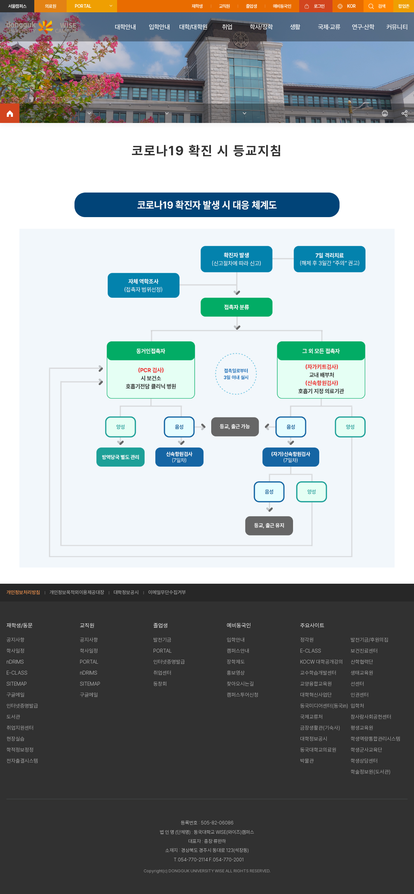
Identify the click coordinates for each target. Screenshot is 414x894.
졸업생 (251, 6)
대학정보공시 (126, 592)
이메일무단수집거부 (167, 592)
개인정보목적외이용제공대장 (76, 592)
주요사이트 (312, 625)
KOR (351, 6)
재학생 (197, 6)
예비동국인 (282, 6)
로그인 (319, 6)
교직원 (224, 6)
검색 (381, 6)
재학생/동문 (19, 625)
